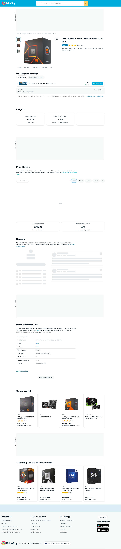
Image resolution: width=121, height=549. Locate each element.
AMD (37, 343)
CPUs (54, 33)
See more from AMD (22, 371)
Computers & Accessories (29, 33)
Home (18, 33)
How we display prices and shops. (93, 96)
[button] (21, 77)
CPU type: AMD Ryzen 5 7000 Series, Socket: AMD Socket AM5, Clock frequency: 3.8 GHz (83, 49)
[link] (27, 411)
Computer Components (44, 33)
